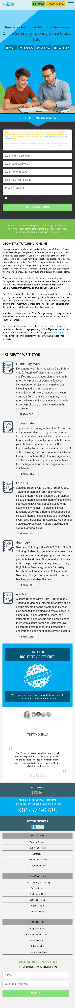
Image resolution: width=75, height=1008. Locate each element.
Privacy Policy (49, 136)
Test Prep (61, 47)
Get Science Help (37, 899)
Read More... (27, 414)
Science (43, 47)
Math (11, 47)
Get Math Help (37, 888)
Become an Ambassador (37, 934)
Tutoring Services (38, 842)
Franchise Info (56, 3)
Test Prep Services (37, 848)
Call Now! (38, 3)
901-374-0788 (62, 332)
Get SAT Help (37, 911)
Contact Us (37, 853)
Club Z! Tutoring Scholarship (37, 882)
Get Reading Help (37, 894)
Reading (26, 47)
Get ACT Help (37, 905)
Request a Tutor (37, 928)
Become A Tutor (37, 940)
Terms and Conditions (37, 952)
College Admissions (37, 865)
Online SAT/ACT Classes (37, 859)
